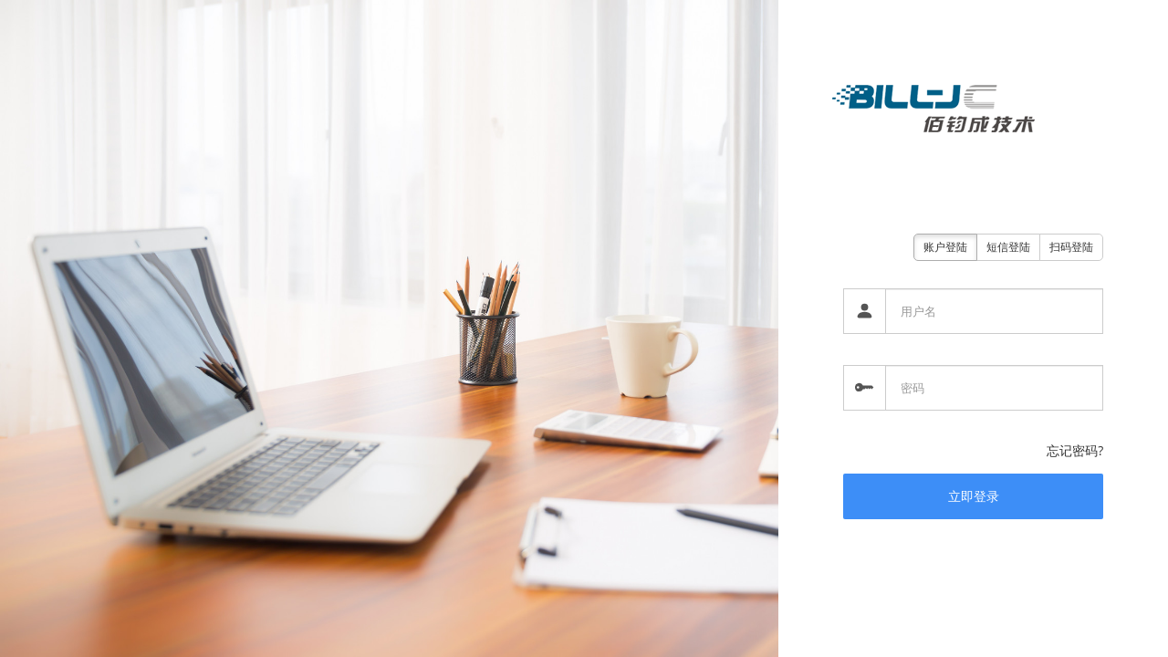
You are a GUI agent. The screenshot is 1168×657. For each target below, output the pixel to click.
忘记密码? (1075, 450)
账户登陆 (945, 247)
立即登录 (973, 496)
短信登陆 (1008, 247)
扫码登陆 (1071, 247)
